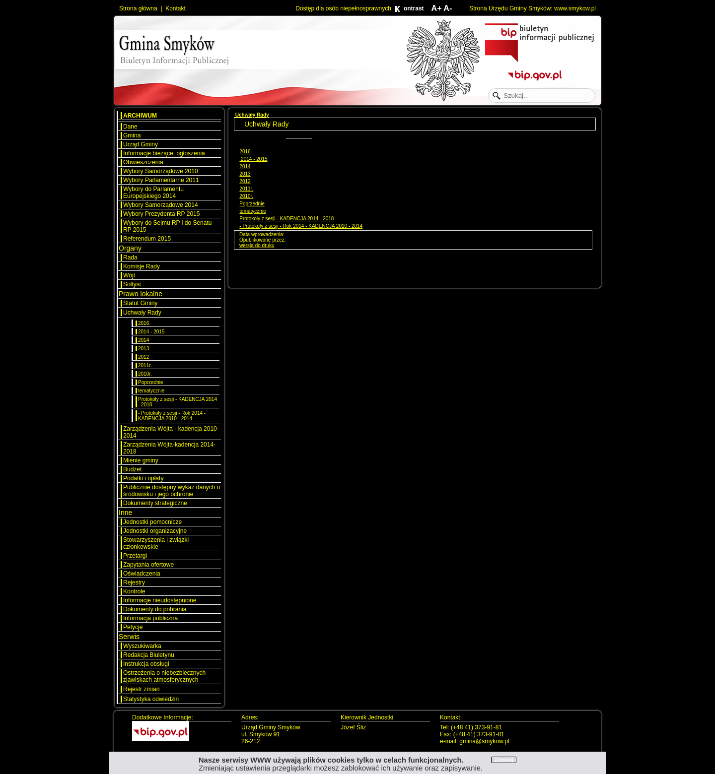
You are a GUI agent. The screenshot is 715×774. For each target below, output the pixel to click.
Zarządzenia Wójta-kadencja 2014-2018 (169, 448)
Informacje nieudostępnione (159, 600)
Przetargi (135, 555)
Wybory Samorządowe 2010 (160, 171)
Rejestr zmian (141, 689)
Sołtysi (132, 284)
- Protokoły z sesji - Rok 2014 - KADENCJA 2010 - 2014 (172, 415)
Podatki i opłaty (143, 478)
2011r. (145, 365)
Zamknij (503, 760)
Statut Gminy (140, 303)
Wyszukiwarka (142, 646)
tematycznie (151, 390)
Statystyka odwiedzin (151, 699)
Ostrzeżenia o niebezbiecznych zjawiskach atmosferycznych (164, 676)
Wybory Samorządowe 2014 (160, 204)
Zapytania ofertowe (148, 564)
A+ (436, 8)
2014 (143, 340)
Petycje (133, 627)
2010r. (145, 374)
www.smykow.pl (575, 8)
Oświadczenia (141, 573)
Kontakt (175, 8)
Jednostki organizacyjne (155, 530)
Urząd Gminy (140, 144)
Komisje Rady (141, 266)
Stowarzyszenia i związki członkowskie (156, 543)
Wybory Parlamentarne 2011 (161, 180)
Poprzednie (150, 382)
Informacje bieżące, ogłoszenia (164, 153)
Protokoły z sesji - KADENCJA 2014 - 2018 (177, 401)
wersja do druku (257, 245)
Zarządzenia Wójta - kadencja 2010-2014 (171, 432)
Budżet (132, 469)
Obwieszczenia (143, 162)
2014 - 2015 (151, 331)
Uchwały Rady (142, 312)
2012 (143, 357)
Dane (130, 126)
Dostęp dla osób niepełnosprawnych (343, 8)
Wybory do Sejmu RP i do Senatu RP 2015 (167, 226)
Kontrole (134, 591)
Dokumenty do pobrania (154, 609)
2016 (143, 323)
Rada (130, 257)
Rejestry (134, 582)
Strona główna (138, 8)
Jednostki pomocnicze (152, 521)
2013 (143, 348)
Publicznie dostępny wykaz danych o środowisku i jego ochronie (171, 491)
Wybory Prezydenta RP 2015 (161, 213)
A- (447, 8)
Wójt (129, 275)
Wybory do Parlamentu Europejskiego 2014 (153, 192)
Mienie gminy (140, 460)
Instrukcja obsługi (146, 663)
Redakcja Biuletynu (148, 654)
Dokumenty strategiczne (155, 503)
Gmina (132, 135)
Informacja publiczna (150, 618)
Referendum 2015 (147, 238)
